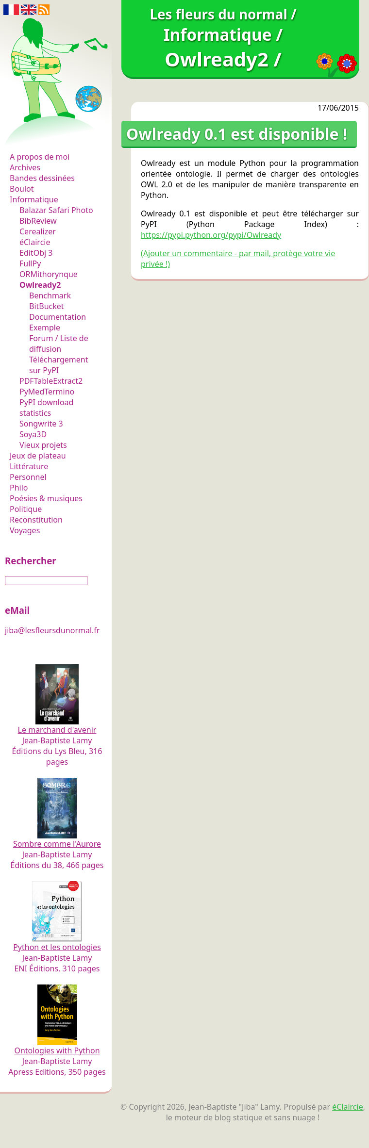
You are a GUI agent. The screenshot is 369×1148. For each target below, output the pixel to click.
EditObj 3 (35, 252)
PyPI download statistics (46, 407)
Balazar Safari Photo (56, 210)
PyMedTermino (46, 391)
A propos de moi (39, 156)
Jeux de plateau (38, 455)
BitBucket (46, 306)
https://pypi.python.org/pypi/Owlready (211, 235)
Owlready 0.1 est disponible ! (236, 133)
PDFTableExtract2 (51, 381)
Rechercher (30, 561)
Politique (26, 509)
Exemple (44, 327)
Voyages (25, 530)
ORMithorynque (48, 274)
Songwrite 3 (41, 423)
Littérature (29, 466)
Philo (19, 487)
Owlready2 (40, 284)
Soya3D (33, 434)
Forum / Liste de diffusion (58, 343)
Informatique (34, 199)
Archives (25, 167)
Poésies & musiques (46, 498)
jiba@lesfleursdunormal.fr (52, 630)
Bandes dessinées (42, 178)
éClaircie (34, 242)
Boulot (22, 188)
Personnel (28, 477)
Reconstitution (36, 519)
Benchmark (50, 295)
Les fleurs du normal (51, 137)
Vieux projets (43, 445)
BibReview (38, 220)
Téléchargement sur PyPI (58, 365)
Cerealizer (37, 231)
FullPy (30, 263)
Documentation (57, 317)
